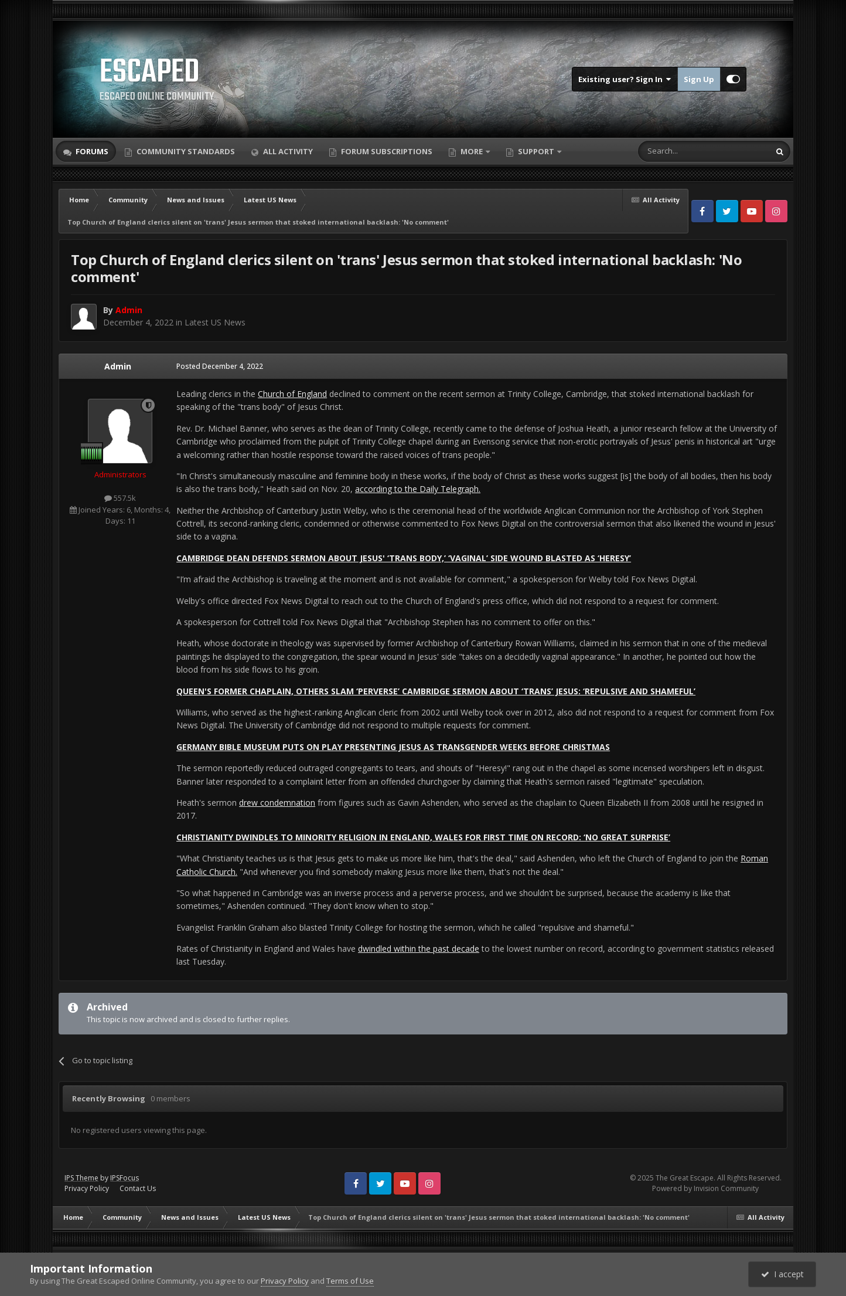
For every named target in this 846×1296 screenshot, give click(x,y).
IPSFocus (124, 1178)
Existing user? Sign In (624, 79)
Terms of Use (350, 1280)
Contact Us (138, 1188)
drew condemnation (277, 802)
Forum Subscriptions (385, 151)
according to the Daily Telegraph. (417, 488)
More (472, 151)
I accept (782, 1274)
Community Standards (185, 151)
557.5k (120, 498)
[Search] (675, 151)
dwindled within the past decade (418, 948)
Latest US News (215, 322)
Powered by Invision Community (705, 1188)
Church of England (292, 393)
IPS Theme (81, 1178)
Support (536, 151)
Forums (91, 151)
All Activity (287, 151)
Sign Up (699, 79)
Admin (117, 366)
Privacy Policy (86, 1188)
